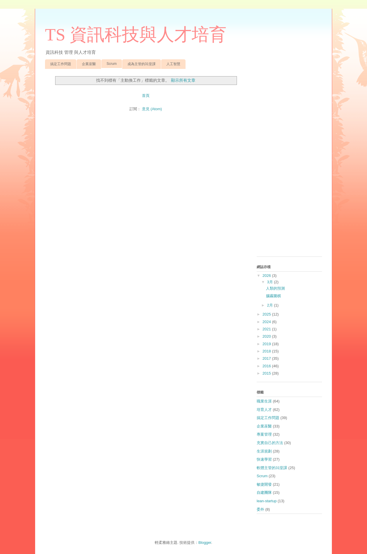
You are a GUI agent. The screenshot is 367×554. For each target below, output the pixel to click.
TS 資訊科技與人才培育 (135, 34)
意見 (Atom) (152, 109)
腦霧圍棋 (273, 296)
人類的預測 (275, 288)
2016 (267, 366)
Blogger (204, 542)
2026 (267, 275)
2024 (267, 322)
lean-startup (267, 501)
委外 (260, 509)
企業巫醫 (89, 64)
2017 (267, 358)
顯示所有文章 (183, 80)
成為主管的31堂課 (141, 64)
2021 (267, 329)
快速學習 (264, 459)
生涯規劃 (264, 451)
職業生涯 (264, 401)
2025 (267, 314)
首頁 (146, 95)
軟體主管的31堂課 (272, 468)
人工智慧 (173, 64)
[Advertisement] (289, 165)
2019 (267, 344)
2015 (267, 373)
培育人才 (264, 409)
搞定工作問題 (60, 64)
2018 (267, 351)
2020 (267, 336)
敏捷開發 (264, 484)
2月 (270, 305)
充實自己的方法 (270, 443)
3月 (270, 282)
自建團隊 (264, 492)
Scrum (112, 64)
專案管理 (264, 434)
